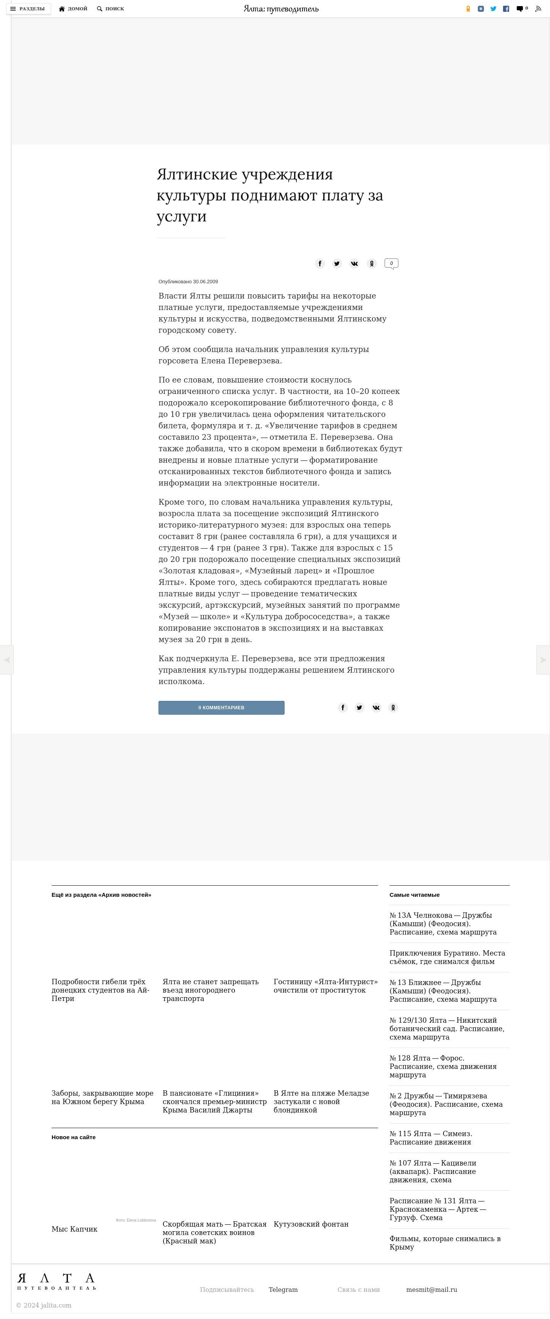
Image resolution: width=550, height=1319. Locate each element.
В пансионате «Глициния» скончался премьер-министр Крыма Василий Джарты (215, 1101)
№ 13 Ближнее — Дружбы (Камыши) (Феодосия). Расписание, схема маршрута (443, 990)
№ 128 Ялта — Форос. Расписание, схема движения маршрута (443, 1066)
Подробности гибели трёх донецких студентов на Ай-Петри (100, 990)
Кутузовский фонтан (311, 1224)
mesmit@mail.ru (432, 1289)
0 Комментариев (222, 707)
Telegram (283, 1289)
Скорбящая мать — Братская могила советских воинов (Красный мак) (215, 1232)
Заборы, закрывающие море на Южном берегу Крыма (103, 1097)
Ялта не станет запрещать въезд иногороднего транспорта (211, 990)
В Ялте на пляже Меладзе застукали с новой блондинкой (321, 1101)
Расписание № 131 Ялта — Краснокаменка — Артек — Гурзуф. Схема (439, 1209)
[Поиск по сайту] (110, 9)
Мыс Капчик (74, 1229)
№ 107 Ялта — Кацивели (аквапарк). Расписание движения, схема (433, 1171)
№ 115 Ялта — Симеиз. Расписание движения (431, 1138)
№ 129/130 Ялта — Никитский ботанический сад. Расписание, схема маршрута (447, 1028)
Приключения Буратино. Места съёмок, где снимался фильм (447, 957)
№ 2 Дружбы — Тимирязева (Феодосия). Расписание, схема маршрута (446, 1104)
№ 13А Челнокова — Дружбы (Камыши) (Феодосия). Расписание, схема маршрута (443, 923)
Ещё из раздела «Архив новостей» (101, 894)
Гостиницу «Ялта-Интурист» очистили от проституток (325, 986)
